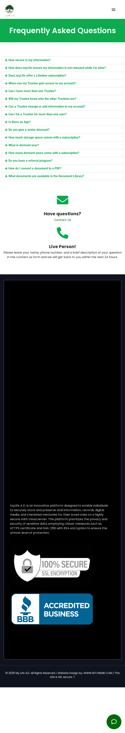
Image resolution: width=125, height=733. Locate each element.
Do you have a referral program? (30, 160)
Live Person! (62, 247)
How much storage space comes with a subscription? (44, 137)
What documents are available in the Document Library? (46, 176)
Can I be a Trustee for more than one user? (37, 114)
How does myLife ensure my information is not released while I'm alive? (57, 68)
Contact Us (62, 220)
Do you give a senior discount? (29, 130)
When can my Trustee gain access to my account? (42, 83)
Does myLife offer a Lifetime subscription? (37, 75)
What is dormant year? (23, 145)
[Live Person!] (62, 233)
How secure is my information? (29, 60)
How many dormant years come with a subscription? (43, 153)
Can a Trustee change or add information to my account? (46, 106)
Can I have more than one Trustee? (32, 91)
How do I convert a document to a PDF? (35, 168)
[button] (114, 8)
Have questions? (62, 214)
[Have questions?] (62, 200)
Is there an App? (19, 122)
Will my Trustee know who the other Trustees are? (42, 99)
